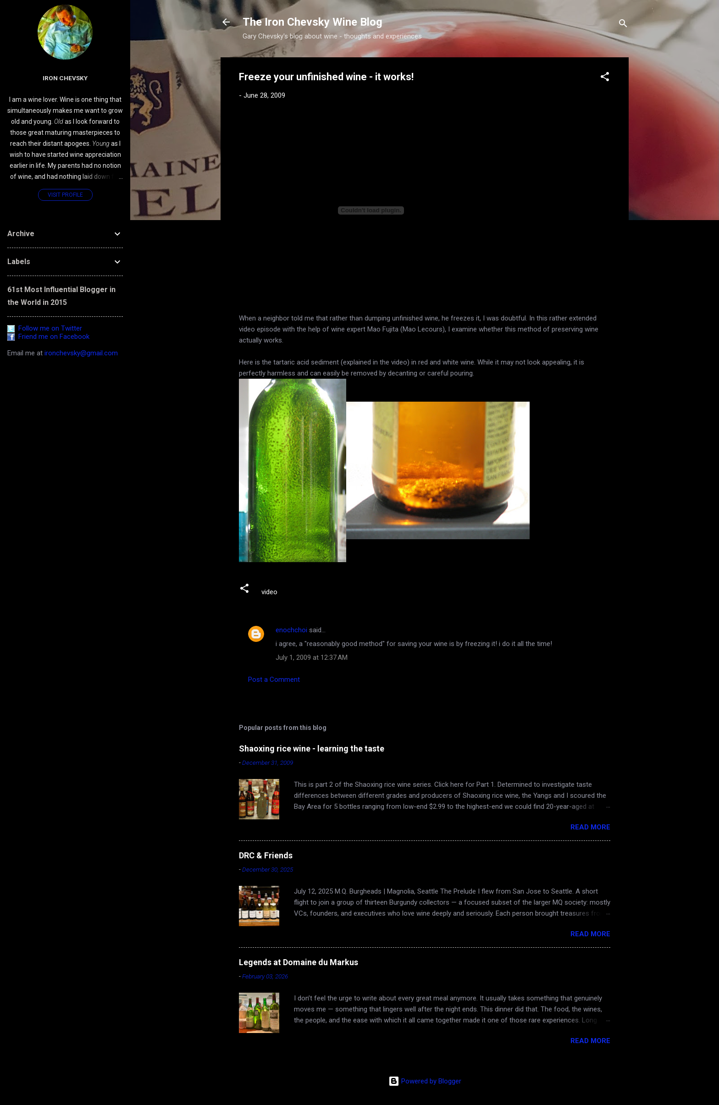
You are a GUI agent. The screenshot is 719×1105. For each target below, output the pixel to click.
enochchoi (291, 630)
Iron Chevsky (65, 78)
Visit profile (65, 195)
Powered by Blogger (424, 1081)
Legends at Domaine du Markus (298, 962)
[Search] (623, 25)
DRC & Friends (266, 855)
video (269, 592)
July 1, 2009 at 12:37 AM (312, 657)
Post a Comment (274, 679)
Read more (590, 827)
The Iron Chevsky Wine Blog (312, 22)
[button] (604, 78)
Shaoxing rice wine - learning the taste (311, 748)
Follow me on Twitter (44, 328)
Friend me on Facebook (48, 336)
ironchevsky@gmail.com (81, 353)
